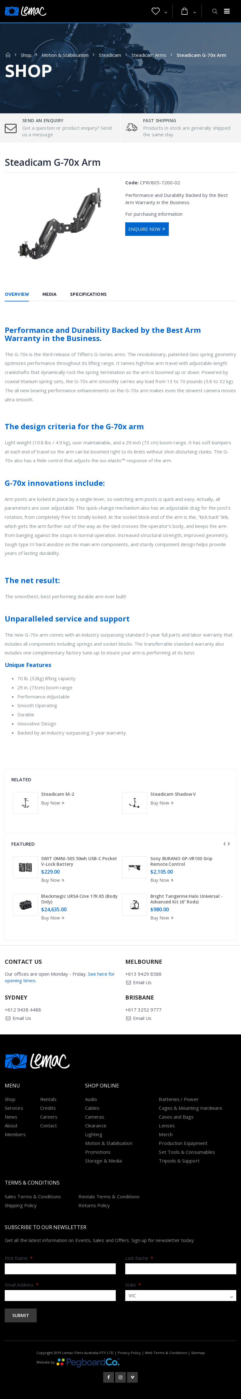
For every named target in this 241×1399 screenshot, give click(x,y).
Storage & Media (103, 1161)
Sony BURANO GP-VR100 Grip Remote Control (181, 861)
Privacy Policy (129, 1352)
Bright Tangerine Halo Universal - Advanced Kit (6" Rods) (186, 899)
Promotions (98, 1152)
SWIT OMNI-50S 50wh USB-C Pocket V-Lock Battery (79, 861)
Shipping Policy (21, 1205)
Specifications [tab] (88, 294)
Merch (165, 1134)
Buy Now (53, 803)
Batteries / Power (178, 1099)
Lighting (93, 1134)
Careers (49, 1117)
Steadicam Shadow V (173, 794)
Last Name (139, 1258)
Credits (48, 1108)
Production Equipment (183, 1143)
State (133, 1285)
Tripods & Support (179, 1161)
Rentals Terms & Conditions (109, 1196)
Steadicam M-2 (57, 794)
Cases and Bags (176, 1117)
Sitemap (198, 1352)
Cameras (94, 1117)
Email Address (22, 1285)
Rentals (48, 1099)
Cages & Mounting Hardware (190, 1108)
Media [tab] (49, 294)
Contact (48, 1125)
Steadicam (110, 55)
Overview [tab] (17, 294)
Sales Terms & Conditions (33, 1196)
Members (15, 1134)
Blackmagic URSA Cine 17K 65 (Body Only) (79, 899)
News (11, 1117)
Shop (26, 55)
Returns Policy (94, 1205)
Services (14, 1108)
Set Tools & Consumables (187, 1152)
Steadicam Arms (148, 55)
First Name (19, 1258)
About (11, 1125)
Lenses (166, 1125)
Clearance (95, 1125)
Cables (92, 1108)
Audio (91, 1099)
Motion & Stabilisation (65, 55)
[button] (159, 11)
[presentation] (224, 844)
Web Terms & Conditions (166, 1352)
